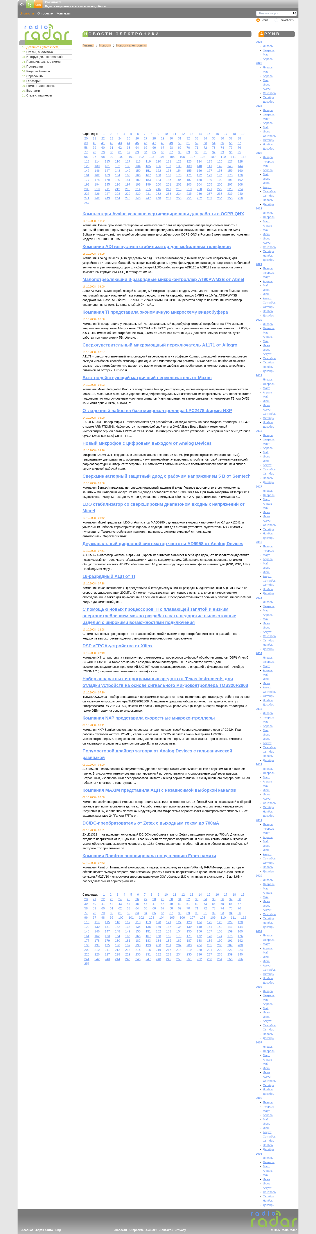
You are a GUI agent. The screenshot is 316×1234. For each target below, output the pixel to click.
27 (145, 138)
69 (179, 147)
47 (154, 143)
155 (189, 170)
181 (127, 180)
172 (199, 175)
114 (97, 161)
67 (162, 147)
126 (219, 161)
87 (171, 152)
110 (223, 157)
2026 (259, 41)
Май (265, 80)
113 (86, 161)
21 (94, 138)
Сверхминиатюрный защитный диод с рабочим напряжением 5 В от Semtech (167, 476)
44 (128, 143)
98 (103, 157)
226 (97, 193)
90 (197, 152)
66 (154, 147)
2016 (259, 542)
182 (137, 180)
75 (231, 147)
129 (86, 166)
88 (179, 152)
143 (229, 166)
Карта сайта (44, 1230)
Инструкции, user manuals (44, 57)
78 (94, 152)
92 (213, 152)
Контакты (63, 13)
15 (208, 134)
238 (219, 193)
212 (117, 189)
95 (239, 152)
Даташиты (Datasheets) (42, 47)
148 (117, 170)
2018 (259, 430)
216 (158, 189)
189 (209, 180)
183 (148, 180)
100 (120, 157)
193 (86, 184)
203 (189, 184)
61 (111, 147)
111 (233, 157)
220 (199, 189)
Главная (88, 45)
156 (199, 170)
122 (178, 161)
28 (154, 138)
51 (188, 143)
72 (205, 147)
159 (229, 170)
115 (107, 161)
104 (161, 157)
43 (120, 143)
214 (137, 189)
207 (229, 184)
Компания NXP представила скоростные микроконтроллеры (149, 718)
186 (178, 180)
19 (242, 134)
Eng (58, 1230)
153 (168, 170)
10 (166, 134)
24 (120, 138)
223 (229, 189)
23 (111, 138)
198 (137, 184)
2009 (259, 931)
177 (86, 180)
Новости (27, 13)
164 (117, 175)
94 (231, 152)
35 (213, 138)
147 (107, 170)
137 (168, 166)
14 (200, 134)
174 (219, 175)
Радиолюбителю (38, 71)
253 (209, 198)
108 (202, 157)
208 (240, 184)
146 (97, 170)
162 (97, 175)
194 (97, 184)
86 (162, 152)
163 (107, 175)
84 (145, 152)
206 (219, 184)
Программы (34, 66)
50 (179, 143)
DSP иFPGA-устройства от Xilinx (118, 645)
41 (103, 143)
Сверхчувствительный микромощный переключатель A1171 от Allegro (160, 345)
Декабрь (268, 101)
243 (107, 198)
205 (209, 184)
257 (86, 203)
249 (168, 198)
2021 (259, 264)
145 (86, 170)
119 (148, 161)
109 (212, 157)
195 (107, 184)
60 (103, 147)
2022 (259, 208)
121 (168, 161)
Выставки (33, 90)
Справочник (34, 76)
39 (86, 143)
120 (158, 161)
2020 (259, 319)
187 (189, 180)
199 (148, 184)
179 (107, 180)
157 (209, 170)
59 (94, 147)
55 (222, 143)
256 (240, 198)
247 (148, 198)
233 (168, 193)
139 (189, 166)
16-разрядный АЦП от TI (109, 576)
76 (239, 147)
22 (103, 138)
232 (158, 193)
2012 (259, 764)
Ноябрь (268, 144)
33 (197, 138)
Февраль (269, 50)
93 (222, 152)
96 (86, 157)
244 (117, 198)
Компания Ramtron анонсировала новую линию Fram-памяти (149, 855)
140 (199, 166)
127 (229, 161)
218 (178, 189)
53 (205, 143)
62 (120, 147)
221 (209, 189)
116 (117, 161)
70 (188, 147)
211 (107, 189)
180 (117, 180)
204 (199, 184)
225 (86, 193)
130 (97, 166)
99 (111, 157)
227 (107, 193)
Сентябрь (269, 93)
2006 (259, 1098)
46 (145, 143)
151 (148, 170)
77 (86, 152)
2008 (259, 986)
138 (178, 166)
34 (205, 138)
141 (209, 166)
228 (117, 193)
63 (128, 147)
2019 (259, 375)
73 (213, 147)
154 (178, 170)
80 (111, 152)
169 (168, 175)
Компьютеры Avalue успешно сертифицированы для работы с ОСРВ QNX (163, 213)
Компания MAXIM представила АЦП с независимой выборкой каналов (159, 790)
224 (240, 189)
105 (171, 157)
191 (229, 180)
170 (178, 175)
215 (148, 189)
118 (137, 161)
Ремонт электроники (41, 86)
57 (239, 143)
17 (226, 134)
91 (205, 152)
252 (199, 198)
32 (188, 138)
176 (240, 175)
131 (107, 166)
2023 (259, 153)
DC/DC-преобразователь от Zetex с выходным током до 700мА (151, 823)
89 (188, 152)
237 (209, 193)
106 (182, 157)
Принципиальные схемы (43, 61)
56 (231, 143)
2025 (259, 63)
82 (128, 152)
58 (86, 147)
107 (192, 157)
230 (137, 193)
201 (168, 184)
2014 (259, 653)
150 (137, 170)
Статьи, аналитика (39, 52)
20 (86, 138)
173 (209, 175)
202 (178, 184)
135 (148, 166)
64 (137, 147)
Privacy (181, 1230)
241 (86, 198)
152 (158, 170)
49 (171, 143)
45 (137, 143)
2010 (259, 875)
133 (127, 166)
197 (127, 184)
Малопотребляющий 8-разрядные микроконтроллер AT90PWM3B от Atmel (163, 279)
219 (189, 189)
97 (94, 157)
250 (178, 198)
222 (219, 189)
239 (229, 193)
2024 (259, 105)
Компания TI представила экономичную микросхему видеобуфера (155, 312)
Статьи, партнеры (39, 95)
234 (178, 193)
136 (158, 166)
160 (240, 170)
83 (137, 152)
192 (240, 180)
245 (127, 198)
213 (127, 189)
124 (199, 161)
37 (231, 138)
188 (199, 180)
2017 (259, 486)
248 (158, 198)
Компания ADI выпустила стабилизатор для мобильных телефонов (157, 246)
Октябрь (268, 97)
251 (189, 198)
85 (154, 152)
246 (137, 198)
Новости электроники (131, 45)
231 (148, 193)
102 (141, 157)
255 (229, 198)
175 (229, 175)
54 (213, 143)
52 (197, 143)
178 (97, 180)
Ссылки (151, 1230)
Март (266, 54)
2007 (259, 1042)
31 (179, 138)
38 (239, 138)
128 (240, 161)
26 (137, 138)
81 (120, 152)
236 (199, 193)
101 (131, 157)
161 (86, 175)
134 (137, 166)
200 (158, 184)
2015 (259, 597)
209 (86, 189)
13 (191, 134)
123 (189, 161)
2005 (259, 1153)
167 (148, 175)
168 (158, 175)
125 (209, 161)
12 (183, 134)
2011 (259, 820)
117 (127, 161)
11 (174, 134)
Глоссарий (33, 81)
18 (234, 134)
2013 (259, 709)
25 (128, 138)
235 (189, 193)
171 (189, 175)
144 (240, 166)
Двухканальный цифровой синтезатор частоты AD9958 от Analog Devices (163, 543)
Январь (268, 46)
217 (168, 189)
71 (197, 147)
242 (97, 198)
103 (151, 157)
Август (267, 88)
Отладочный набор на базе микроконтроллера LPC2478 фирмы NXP (157, 410)
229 (127, 193)
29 (162, 138)
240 (240, 193)
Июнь (266, 131)
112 (243, 157)
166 (137, 175)
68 (171, 147)
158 (219, 170)
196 (117, 184)
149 (127, 170)
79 (103, 152)
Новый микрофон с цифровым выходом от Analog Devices (147, 443)
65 (145, 147)
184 (158, 180)
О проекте (45, 13)
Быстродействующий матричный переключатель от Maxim (147, 377)
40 (94, 143)
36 (222, 138)
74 (222, 147)
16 (217, 134)
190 (219, 180)
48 (162, 143)
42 (111, 143)
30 (171, 138)
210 (97, 189)
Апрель (268, 59)
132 (117, 166)
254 (219, 198)
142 (219, 166)
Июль (266, 84)
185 (168, 180)
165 (127, 175)
